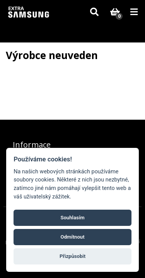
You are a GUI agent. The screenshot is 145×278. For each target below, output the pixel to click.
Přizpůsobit (72, 256)
